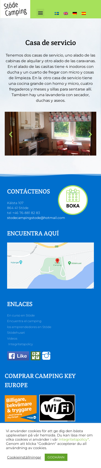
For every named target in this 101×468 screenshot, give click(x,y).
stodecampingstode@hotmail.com (36, 218)
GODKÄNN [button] (56, 457)
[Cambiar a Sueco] (56, 13)
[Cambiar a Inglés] (65, 13)
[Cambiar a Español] (83, 13)
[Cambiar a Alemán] (74, 13)
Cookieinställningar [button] (24, 457)
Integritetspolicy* (74, 439)
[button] (40, 12)
